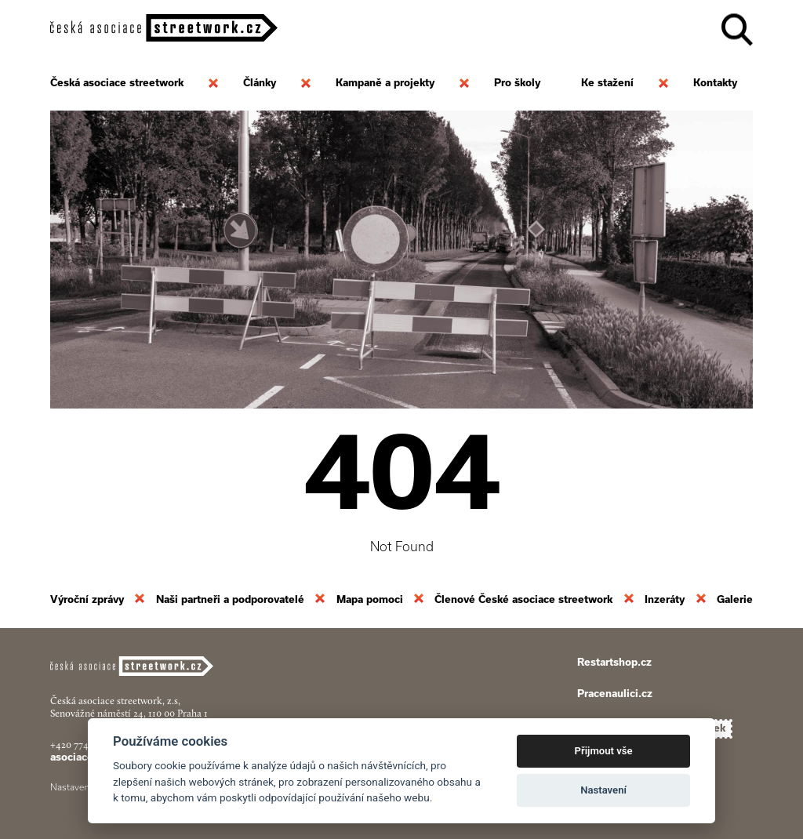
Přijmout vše (604, 751)
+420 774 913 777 (85, 744)
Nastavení (603, 790)
